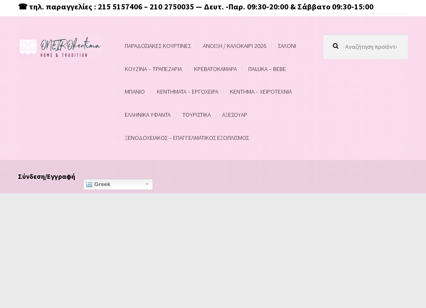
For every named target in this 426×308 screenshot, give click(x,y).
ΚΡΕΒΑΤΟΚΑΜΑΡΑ (215, 69)
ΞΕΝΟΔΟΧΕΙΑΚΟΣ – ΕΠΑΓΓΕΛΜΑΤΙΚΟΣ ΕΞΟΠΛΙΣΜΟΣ (187, 138)
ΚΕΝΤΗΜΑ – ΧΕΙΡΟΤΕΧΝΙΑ (261, 91)
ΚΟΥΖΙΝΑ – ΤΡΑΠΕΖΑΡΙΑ (153, 69)
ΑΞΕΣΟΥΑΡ (234, 114)
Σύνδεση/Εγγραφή (46, 176)
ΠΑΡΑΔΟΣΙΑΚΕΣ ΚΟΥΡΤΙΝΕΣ (158, 46)
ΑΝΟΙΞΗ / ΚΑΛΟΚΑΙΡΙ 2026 (234, 46)
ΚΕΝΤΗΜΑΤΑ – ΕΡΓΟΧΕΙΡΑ (187, 91)
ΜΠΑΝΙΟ (135, 91)
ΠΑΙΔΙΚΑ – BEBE (267, 69)
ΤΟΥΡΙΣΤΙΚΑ (196, 114)
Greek (98, 184)
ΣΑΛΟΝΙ (287, 46)
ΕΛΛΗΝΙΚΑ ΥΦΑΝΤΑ (147, 114)
